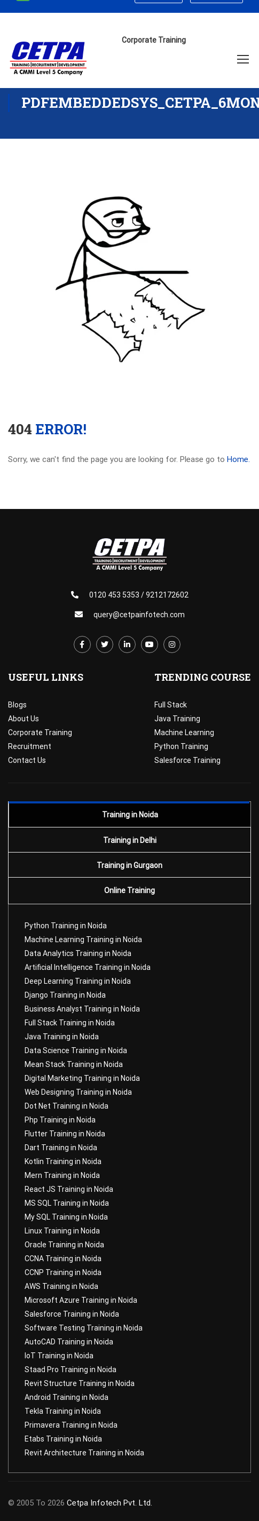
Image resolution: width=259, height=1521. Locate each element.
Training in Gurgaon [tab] (129, 865)
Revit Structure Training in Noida (80, 1383)
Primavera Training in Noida (71, 1425)
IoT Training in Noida (59, 1355)
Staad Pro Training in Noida (70, 1369)
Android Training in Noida (66, 1397)
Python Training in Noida (66, 925)
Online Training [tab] (129, 890)
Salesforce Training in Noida (72, 1314)
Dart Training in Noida (61, 1147)
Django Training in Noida (65, 995)
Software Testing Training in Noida (84, 1328)
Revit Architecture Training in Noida (84, 1452)
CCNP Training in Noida (63, 1272)
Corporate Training (40, 732)
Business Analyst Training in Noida (82, 1009)
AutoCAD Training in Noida (69, 1341)
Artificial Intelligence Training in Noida (88, 967)
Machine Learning (184, 732)
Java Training (177, 718)
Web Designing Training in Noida (78, 1092)
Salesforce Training (187, 760)
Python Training (181, 746)
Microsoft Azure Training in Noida (81, 1300)
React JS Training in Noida (69, 1189)
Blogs (17, 704)
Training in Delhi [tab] (129, 840)
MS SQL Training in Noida (67, 1203)
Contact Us (27, 760)
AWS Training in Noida (61, 1286)
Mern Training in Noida (62, 1175)
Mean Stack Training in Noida (74, 1064)
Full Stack (170, 704)
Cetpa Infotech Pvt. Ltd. (109, 1503)
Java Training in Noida (62, 1036)
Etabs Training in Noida (63, 1439)
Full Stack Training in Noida (70, 1022)
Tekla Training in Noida (63, 1411)
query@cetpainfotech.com (139, 614)
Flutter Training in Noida (65, 1133)
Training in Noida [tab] (130, 814)
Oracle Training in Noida (64, 1244)
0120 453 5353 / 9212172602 (139, 595)
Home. (238, 459)
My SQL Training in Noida (66, 1217)
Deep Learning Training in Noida (78, 981)
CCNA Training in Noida (63, 1258)
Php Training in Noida (60, 1120)
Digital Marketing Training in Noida (82, 1078)
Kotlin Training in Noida (63, 1161)
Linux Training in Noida (62, 1231)
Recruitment (29, 746)
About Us (23, 718)
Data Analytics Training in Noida (78, 953)
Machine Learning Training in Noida (83, 939)
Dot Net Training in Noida (66, 1106)
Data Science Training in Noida (76, 1050)
